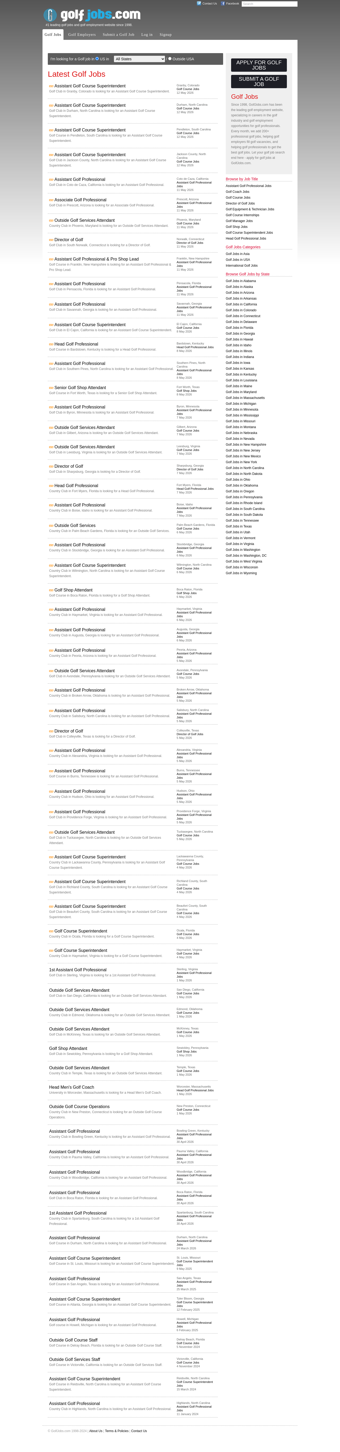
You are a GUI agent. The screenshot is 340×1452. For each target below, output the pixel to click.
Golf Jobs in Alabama (241, 281)
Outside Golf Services (75, 525)
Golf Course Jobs (188, 89)
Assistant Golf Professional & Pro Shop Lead (96, 259)
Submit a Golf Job (118, 35)
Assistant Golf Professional (79, 179)
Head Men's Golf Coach (71, 1087)
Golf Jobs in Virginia (240, 544)
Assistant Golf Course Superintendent (90, 86)
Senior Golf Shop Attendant (80, 387)
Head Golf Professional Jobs (195, 347)
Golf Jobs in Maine (239, 386)
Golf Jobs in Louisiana (241, 380)
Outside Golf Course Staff (73, 1340)
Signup (166, 35)
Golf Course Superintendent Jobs (249, 233)
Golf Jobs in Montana (241, 427)
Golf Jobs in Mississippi (242, 415)
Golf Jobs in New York (241, 462)
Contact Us (209, 3)
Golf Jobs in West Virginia (244, 561)
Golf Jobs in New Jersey (243, 450)
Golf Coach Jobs (237, 192)
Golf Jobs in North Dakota (244, 474)
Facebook (232, 3)
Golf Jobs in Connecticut (243, 316)
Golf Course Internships (242, 215)
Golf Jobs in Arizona (240, 293)
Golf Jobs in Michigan (241, 404)
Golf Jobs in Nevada (240, 439)
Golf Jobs (53, 35)
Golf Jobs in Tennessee (242, 520)
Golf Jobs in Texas (239, 526)
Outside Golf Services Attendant (84, 220)
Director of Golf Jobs (190, 242)
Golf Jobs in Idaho (239, 345)
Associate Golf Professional (80, 200)
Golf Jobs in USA (238, 260)
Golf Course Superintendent (80, 931)
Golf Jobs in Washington (243, 550)
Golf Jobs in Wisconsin (242, 567)
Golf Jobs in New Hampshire (246, 444)
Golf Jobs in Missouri (240, 421)
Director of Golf (68, 239)
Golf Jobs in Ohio (238, 480)
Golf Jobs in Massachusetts (245, 398)
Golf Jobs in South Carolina (245, 509)
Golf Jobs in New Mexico (243, 456)
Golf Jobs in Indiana (240, 357)
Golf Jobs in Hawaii (239, 339)
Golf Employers (82, 35)
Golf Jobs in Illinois (239, 351)
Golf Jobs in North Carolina (245, 468)
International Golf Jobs (242, 265)
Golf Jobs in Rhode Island (244, 503)
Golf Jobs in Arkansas (241, 298)
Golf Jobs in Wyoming (241, 573)
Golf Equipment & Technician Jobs (250, 209)
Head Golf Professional (76, 344)
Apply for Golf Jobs (259, 65)
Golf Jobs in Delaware (241, 322)
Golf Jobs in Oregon (240, 491)
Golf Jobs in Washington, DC (246, 555)
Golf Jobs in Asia (237, 254)
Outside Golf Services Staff (74, 1359)
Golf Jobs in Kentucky (241, 374)
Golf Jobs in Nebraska (241, 433)
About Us (95, 1431)
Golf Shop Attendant (73, 590)
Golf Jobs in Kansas (240, 369)
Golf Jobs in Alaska (239, 287)
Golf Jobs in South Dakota (244, 515)
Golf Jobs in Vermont (240, 538)
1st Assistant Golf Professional (78, 970)
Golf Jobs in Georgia (240, 333)
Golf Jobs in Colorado (241, 310)
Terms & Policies (117, 1431)
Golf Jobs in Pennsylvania (244, 497)
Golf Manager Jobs (239, 221)
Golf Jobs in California (241, 304)
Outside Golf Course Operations (79, 1106)
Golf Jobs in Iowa (238, 363)
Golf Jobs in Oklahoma (242, 485)
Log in (147, 35)
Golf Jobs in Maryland (241, 392)
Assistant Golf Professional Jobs (248, 186)
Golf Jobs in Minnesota (242, 409)
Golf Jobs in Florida (239, 328)
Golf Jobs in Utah (238, 532)
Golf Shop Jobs (187, 390)
